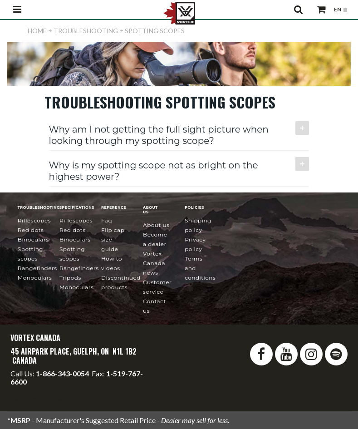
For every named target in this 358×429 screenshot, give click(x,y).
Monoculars (35, 277)
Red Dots (31, 230)
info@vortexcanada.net (46, 389)
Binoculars (33, 239)
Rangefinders (37, 268)
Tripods (70, 277)
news (154, 263)
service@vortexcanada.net (54, 398)
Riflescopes (34, 220)
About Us (156, 225)
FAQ (106, 220)
